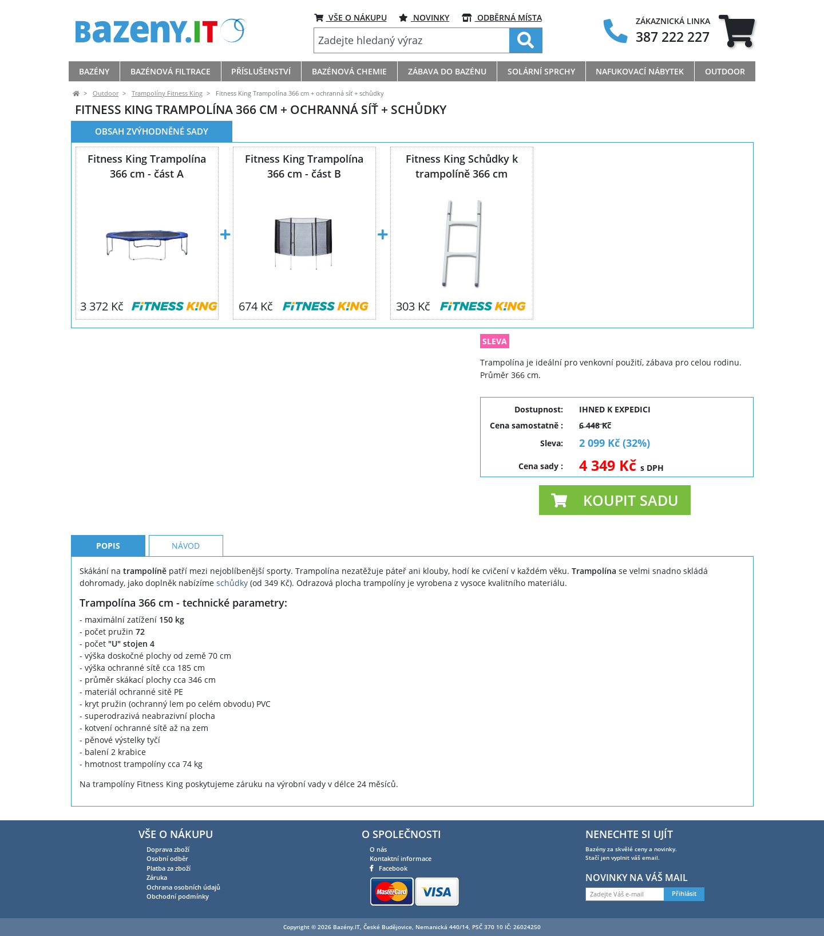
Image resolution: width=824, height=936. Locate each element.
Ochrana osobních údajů (183, 887)
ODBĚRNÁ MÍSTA (502, 17)
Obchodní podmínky (177, 896)
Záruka (156, 877)
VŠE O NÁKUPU (350, 17)
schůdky (232, 582)
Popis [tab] (108, 545)
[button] (615, 500)
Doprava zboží (167, 849)
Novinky (424, 17)
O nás (378, 849)
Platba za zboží (168, 868)
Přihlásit (684, 894)
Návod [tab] (186, 545)
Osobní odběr (167, 858)
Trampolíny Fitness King (167, 93)
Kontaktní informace (400, 858)
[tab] (736, 30)
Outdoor (105, 93)
